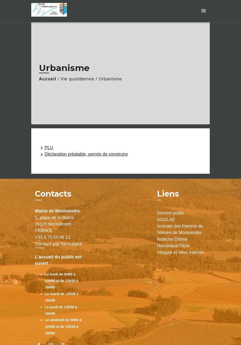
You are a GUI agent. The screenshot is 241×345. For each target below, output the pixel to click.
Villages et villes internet (180, 252)
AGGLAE (166, 219)
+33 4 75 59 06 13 (52, 237)
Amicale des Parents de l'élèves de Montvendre (180, 229)
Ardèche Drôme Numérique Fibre (173, 242)
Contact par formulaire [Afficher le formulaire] (58, 243)
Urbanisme (110, 78)
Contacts (53, 194)
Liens (168, 194)
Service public (170, 212)
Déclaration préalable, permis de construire (83, 155)
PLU (46, 148)
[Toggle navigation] (203, 11)
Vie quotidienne (77, 78)
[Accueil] (62, 11)
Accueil (47, 78)
